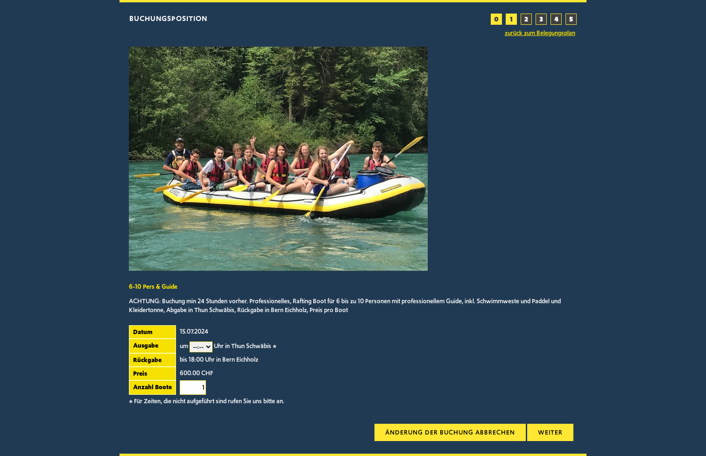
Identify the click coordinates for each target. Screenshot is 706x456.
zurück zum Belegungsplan (540, 33)
